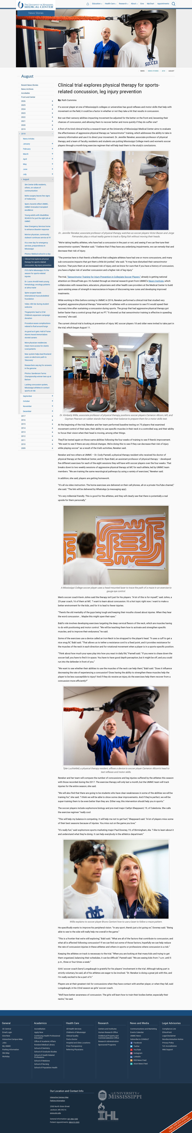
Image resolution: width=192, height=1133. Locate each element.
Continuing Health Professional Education (47, 1037)
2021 (23, 121)
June (25, 169)
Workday (6, 1057)
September (27, 396)
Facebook (136, 1043)
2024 (23, 109)
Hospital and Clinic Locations (78, 1043)
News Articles (28, 139)
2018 (163, 71)
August (26, 179)
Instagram (136, 1053)
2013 (23, 432)
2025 (23, 105)
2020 (23, 125)
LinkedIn (135, 1057)
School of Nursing (41, 1064)
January (26, 144)
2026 (23, 101)
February (27, 149)
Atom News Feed (139, 1064)
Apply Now (38, 1032)
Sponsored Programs (107, 1045)
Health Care (110, 4)
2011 (23, 440)
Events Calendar (137, 1032)
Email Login (7, 1032)
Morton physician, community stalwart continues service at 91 (38, 236)
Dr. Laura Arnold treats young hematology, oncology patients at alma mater (37, 284)
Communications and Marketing (143, 1029)
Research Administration (108, 1041)
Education (96, 4)
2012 (23, 436)
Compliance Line (169, 1029)
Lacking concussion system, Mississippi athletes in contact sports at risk (37, 388)
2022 (23, 117)
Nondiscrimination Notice (172, 1039)
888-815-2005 (74, 1122)
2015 (23, 424)
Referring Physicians (74, 1050)
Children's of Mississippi (76, 1032)
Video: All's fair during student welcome (37, 305)
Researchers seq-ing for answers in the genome (38, 367)
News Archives (27, 89)
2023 (23, 113)
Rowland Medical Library (44, 1045)
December (27, 411)
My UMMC (6, 1046)
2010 (23, 444)
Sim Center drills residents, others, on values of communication (35, 187)
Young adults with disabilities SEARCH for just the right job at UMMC (37, 218)
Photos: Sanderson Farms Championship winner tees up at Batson (38, 376)
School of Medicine (42, 1061)
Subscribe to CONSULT (139, 1039)
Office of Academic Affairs (45, 1041)
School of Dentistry (42, 1048)
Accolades (25, 93)
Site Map (5, 1053)
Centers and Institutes (107, 1029)
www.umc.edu (55, 1113)
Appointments (163, 4)
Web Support (167, 1050)
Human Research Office (108, 1032)
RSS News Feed (138, 1060)
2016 (23, 420)
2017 (23, 416)
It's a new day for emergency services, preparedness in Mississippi (36, 246)
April (25, 159)
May (25, 164)
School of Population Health (45, 1068)
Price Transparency (74, 1046)
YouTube (135, 1050)
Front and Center (28, 97)
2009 (23, 448)
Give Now (6, 1036)
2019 (23, 129)
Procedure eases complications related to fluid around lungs (37, 325)
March (25, 154)
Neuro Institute (156, 281)
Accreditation (39, 1029)
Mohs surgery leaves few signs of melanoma (37, 197)
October (26, 401)
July (25, 174)
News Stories (35, 13)
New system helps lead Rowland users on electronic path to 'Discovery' (38, 357)
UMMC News (135, 1036)
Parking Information (10, 1050)
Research (123, 4)
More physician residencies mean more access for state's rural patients (37, 346)
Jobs (4, 1043)
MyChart (150, 4)
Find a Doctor (71, 1039)
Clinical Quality (72, 1036)
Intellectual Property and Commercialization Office (108, 1037)
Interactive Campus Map (12, 1039)
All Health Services (73, 1029)
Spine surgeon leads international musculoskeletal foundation (37, 296)
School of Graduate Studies (45, 1052)
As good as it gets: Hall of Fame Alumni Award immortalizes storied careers (38, 334)
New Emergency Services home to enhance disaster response (37, 228)
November (27, 406)
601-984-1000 (72, 1119)
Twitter (134, 1046)
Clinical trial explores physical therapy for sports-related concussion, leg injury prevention (38, 262)
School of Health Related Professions (44, 1056)
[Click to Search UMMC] (173, 3)
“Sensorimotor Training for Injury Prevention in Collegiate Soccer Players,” (104, 277)
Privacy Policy (168, 1043)
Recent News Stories (29, 85)
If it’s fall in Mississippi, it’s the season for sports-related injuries (37, 273)
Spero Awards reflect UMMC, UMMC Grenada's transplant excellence (36, 207)
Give (142, 4)
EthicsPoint (167, 1032)
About (133, 4)
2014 (23, 428)
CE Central (6, 1029)
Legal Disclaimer (169, 1036)
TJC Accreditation (169, 1046)
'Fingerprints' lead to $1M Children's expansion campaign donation (37, 315)
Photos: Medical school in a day (38, 254)
